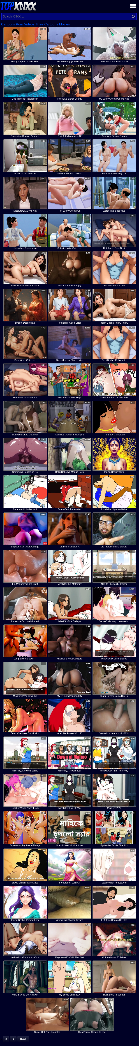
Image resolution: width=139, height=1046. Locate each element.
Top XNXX (18, 5)
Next (23, 1039)
